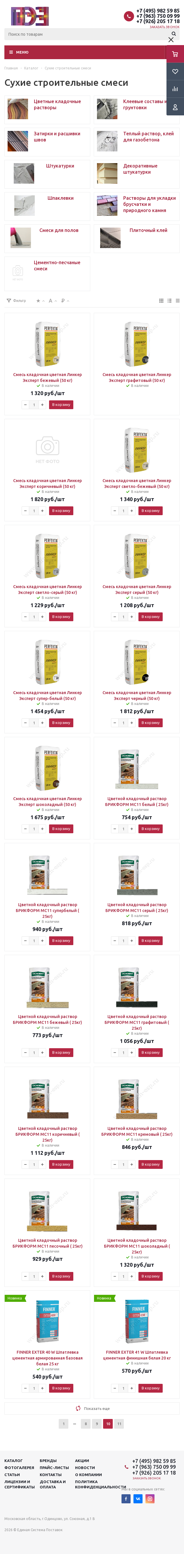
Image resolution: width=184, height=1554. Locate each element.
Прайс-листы (54, 1468)
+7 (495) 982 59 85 (158, 10)
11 (119, 1424)
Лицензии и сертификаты (19, 1484)
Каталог (13, 1461)
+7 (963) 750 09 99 (158, 15)
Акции (82, 1461)
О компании (88, 1475)
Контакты (51, 1475)
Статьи (12, 1475)
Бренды (48, 1461)
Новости (85, 1468)
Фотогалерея (19, 1468)
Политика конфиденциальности (100, 1484)
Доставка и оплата (53, 1484)
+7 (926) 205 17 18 (158, 21)
